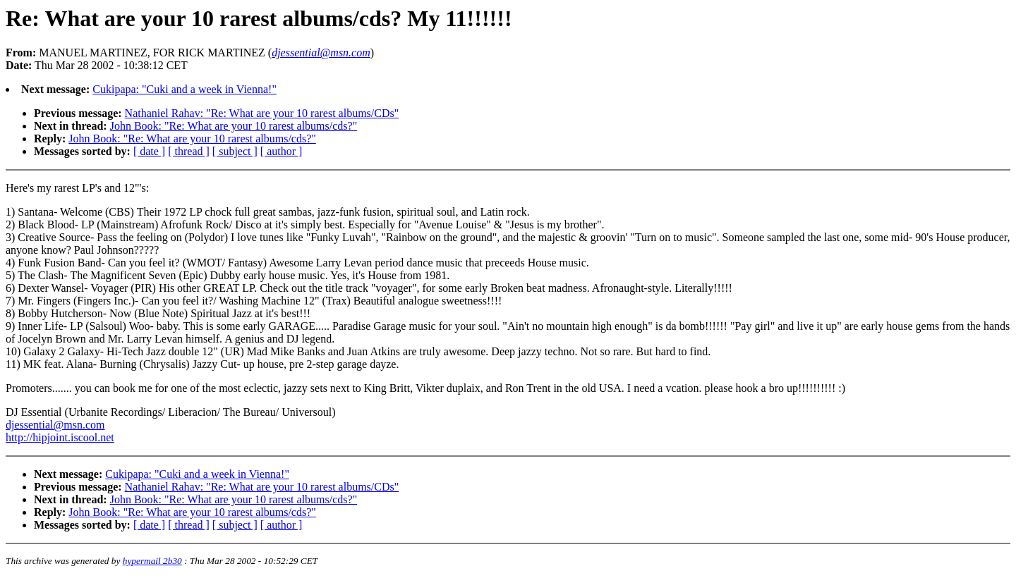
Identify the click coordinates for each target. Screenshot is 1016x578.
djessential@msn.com (55, 425)
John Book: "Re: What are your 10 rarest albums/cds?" (233, 126)
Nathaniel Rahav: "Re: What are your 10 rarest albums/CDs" (262, 113)
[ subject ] (235, 151)
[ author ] (281, 151)
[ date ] (149, 151)
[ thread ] (189, 151)
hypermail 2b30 (152, 560)
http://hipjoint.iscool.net (60, 437)
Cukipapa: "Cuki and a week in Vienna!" (184, 89)
